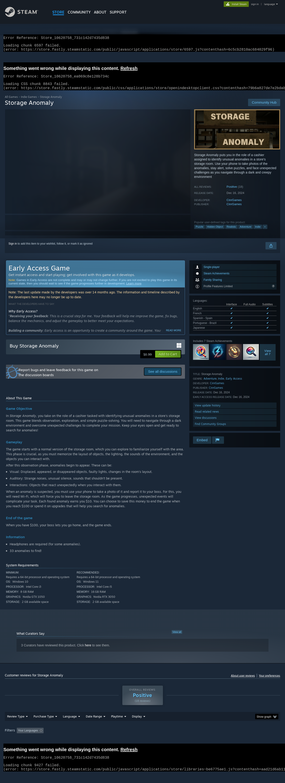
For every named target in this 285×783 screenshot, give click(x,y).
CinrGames (234, 205)
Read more (173, 335)
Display (137, 725)
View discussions (206, 423)
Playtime (117, 725)
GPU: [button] (220, 739)
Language (70, 725)
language (269, 4)
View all (177, 637)
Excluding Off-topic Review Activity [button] (74, 739)
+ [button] (264, 232)
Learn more (133, 289)
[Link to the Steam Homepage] (25, 16)
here (88, 651)
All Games (11, 102)
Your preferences (269, 681)
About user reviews (243, 681)
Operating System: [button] (181, 739)
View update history (208, 411)
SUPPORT (118, 12)
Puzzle (199, 232)
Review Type (15, 725)
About (100, 12)
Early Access (234, 384)
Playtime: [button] (109, 739)
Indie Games (29, 102)
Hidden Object (215, 232)
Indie (257, 232)
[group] (142, 739)
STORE (58, 12)
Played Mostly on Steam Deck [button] (142, 739)
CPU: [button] (204, 739)
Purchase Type (44, 725)
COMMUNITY (79, 12)
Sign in (12, 249)
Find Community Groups (210, 429)
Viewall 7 (267, 357)
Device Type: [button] (240, 739)
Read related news (207, 417)
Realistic (231, 232)
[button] (168, 359)
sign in (255, 4)
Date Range (94, 725)
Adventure (245, 232)
